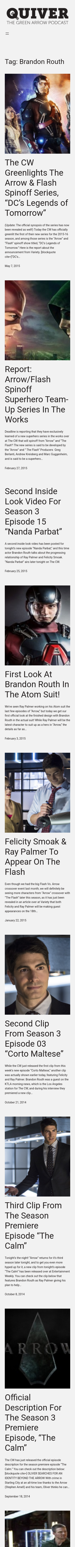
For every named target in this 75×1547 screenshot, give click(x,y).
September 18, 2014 (17, 1496)
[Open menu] (7, 33)
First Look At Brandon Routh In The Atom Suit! (37, 684)
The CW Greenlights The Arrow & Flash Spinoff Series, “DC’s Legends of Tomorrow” (36, 188)
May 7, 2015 (12, 266)
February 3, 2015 (15, 738)
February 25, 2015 (16, 571)
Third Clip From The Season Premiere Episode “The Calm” (33, 1226)
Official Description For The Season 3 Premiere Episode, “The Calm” (33, 1423)
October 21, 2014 (15, 1102)
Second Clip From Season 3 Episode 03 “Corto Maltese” (34, 1039)
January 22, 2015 (15, 920)
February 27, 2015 (16, 468)
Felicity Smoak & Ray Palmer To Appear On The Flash (35, 857)
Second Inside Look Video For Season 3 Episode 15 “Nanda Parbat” (33, 511)
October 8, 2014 (15, 1294)
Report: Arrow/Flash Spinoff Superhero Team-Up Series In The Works (36, 394)
